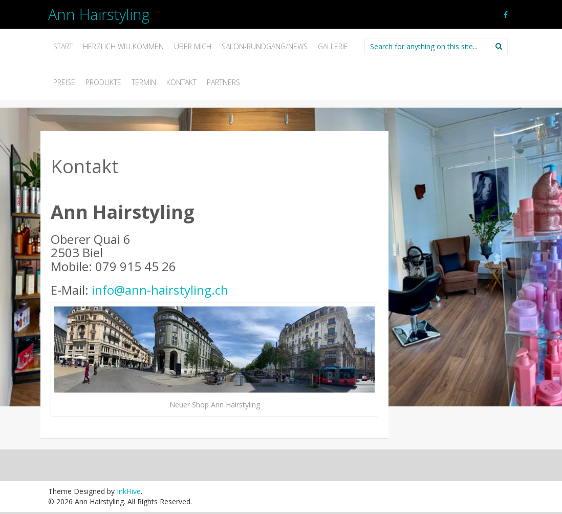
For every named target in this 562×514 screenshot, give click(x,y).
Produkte (103, 82)
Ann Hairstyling (98, 14)
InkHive (129, 491)
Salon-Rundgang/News (265, 46)
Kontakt (181, 82)
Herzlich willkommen (123, 46)
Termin (144, 82)
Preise (64, 82)
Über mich (192, 46)
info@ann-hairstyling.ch (160, 289)
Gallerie (333, 46)
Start (63, 46)
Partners (223, 82)
